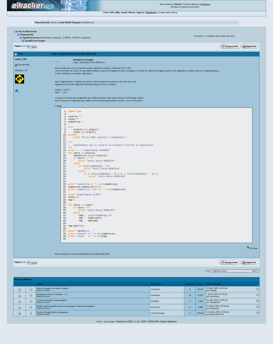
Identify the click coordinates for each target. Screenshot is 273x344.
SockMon (155, 319)
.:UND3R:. (67, 37)
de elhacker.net (87, 22)
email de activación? (190, 7)
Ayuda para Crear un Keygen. (50, 312)
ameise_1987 (21, 59)
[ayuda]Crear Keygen (35, 40)
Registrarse (151, 12)
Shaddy (213, 308)
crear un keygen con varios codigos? (53, 306)
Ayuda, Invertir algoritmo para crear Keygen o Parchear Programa (66, 324)
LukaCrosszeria (157, 331)
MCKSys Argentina (81, 37)
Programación (26, 34)
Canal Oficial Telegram (69, 22)
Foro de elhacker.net (27, 31)
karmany (57, 37)
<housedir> (156, 307)
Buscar (132, 12)
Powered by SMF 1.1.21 (127, 339)
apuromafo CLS (217, 332)
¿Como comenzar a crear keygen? (52, 318)
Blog (117, 12)
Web (112, 12)
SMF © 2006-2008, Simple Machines (159, 339)
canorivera (214, 314)
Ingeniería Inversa (31, 37)
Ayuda (124, 12)
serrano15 (155, 325)
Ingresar (194, 4)
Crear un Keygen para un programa (52, 330)
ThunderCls (215, 320)
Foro (106, 12)
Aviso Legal (109, 339)
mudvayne (155, 313)
